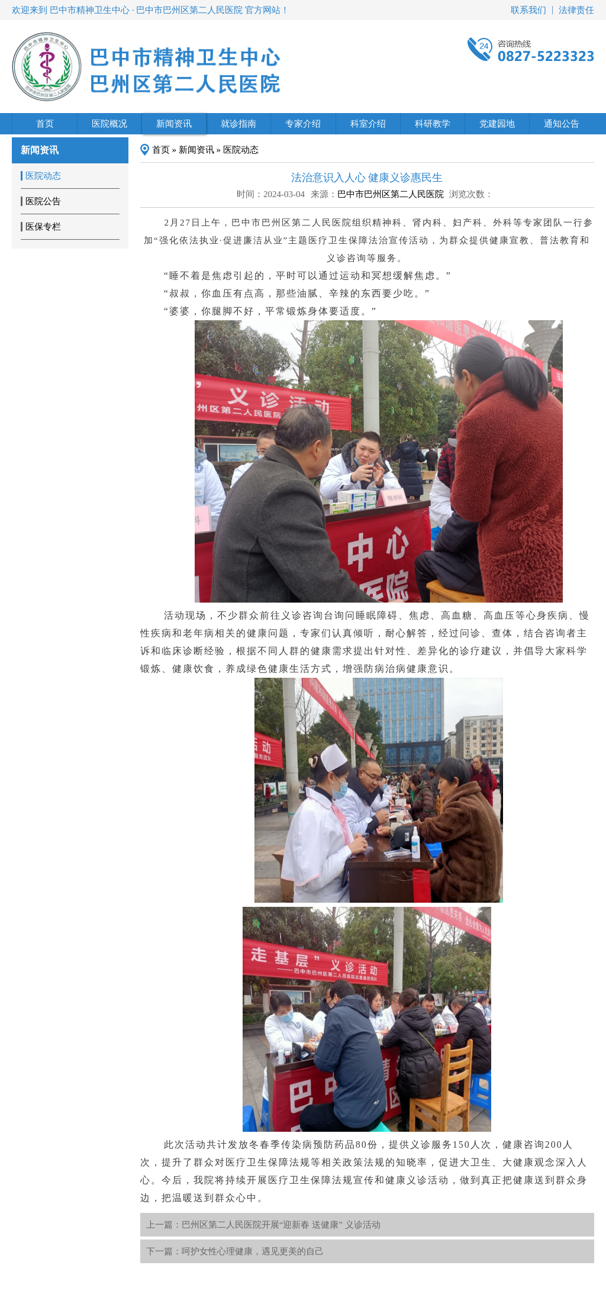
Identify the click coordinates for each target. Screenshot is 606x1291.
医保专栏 (43, 226)
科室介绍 (368, 123)
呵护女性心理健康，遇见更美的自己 (253, 1251)
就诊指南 (238, 123)
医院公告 (43, 201)
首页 (45, 123)
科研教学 (432, 123)
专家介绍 (303, 123)
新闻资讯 (174, 123)
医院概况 (109, 123)
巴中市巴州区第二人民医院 (390, 194)
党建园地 (497, 123)
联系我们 (528, 10)
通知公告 (561, 123)
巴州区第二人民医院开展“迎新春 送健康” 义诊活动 (281, 1224)
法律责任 (576, 10)
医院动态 (241, 149)
